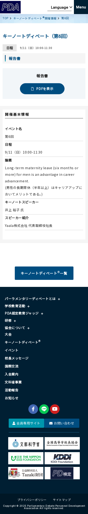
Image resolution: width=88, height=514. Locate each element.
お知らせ (11, 398)
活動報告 (11, 390)
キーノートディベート (23, 342)
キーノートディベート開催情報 (35, 18)
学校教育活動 (15, 306)
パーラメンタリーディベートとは (30, 298)
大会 (8, 334)
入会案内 (11, 374)
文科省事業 (13, 382)
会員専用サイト (26, 423)
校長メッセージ (17, 358)
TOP (6, 18)
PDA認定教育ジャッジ (22, 313)
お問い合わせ (61, 423)
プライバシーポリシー (32, 500)
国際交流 (11, 366)
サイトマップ (62, 500)
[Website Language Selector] (59, 7)
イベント (11, 350)
